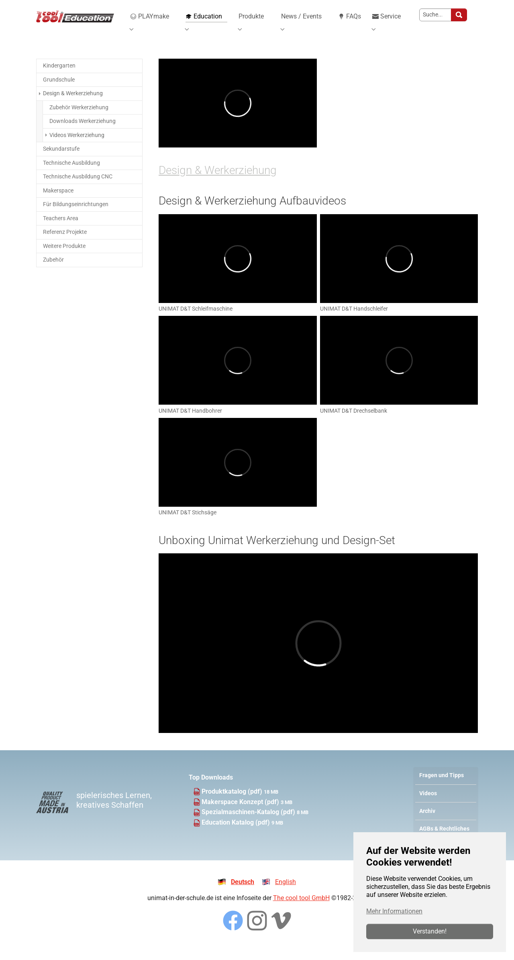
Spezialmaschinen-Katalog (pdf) (249, 823)
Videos (428, 804)
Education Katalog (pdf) (236, 834)
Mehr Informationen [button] (394, 911)
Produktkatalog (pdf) (233, 802)
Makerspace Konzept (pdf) (241, 813)
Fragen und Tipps (441, 787)
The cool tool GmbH (301, 909)
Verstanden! (430, 931)
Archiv (427, 822)
